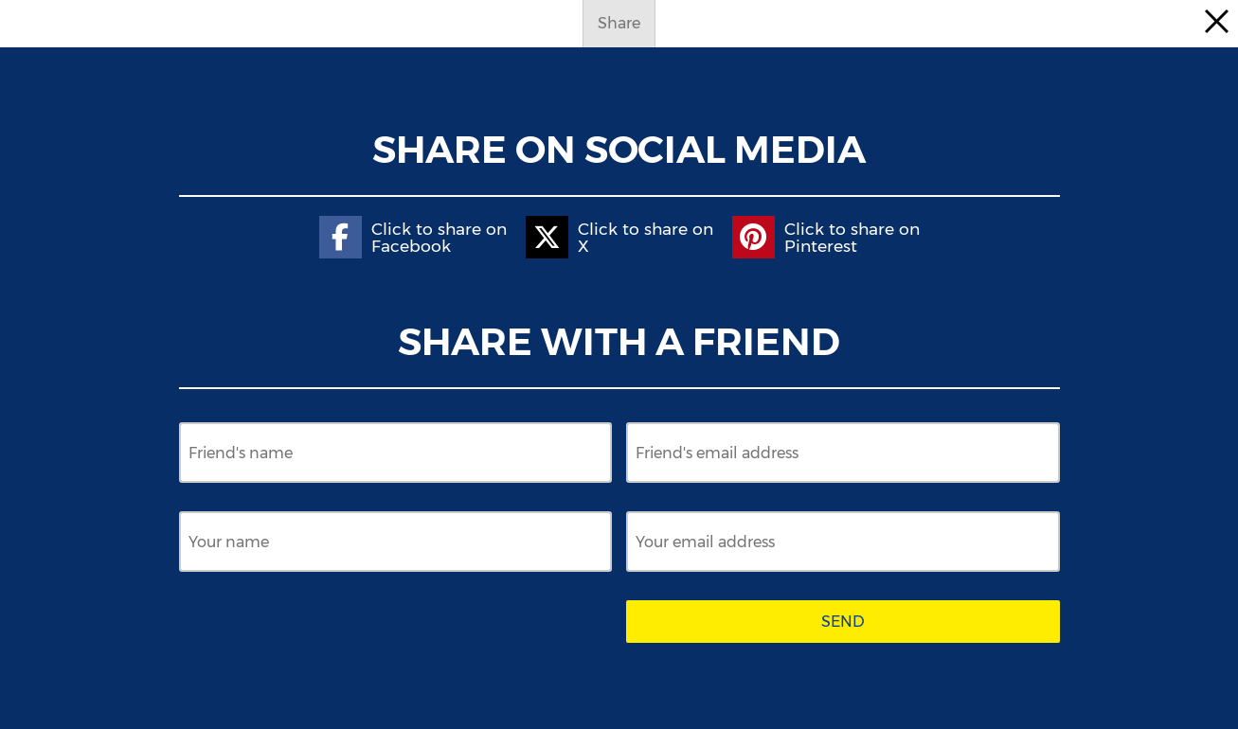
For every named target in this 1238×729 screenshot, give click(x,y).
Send (843, 622)
